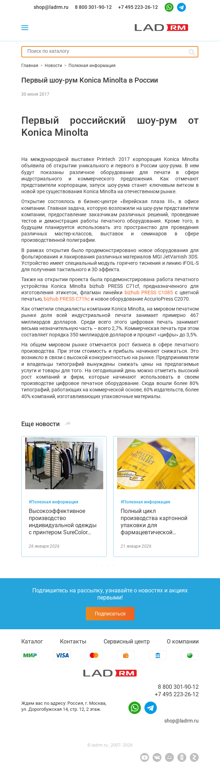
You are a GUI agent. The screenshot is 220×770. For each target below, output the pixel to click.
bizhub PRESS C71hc (67, 299)
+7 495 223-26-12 (138, 7)
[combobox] (109, 51)
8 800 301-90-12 (93, 7)
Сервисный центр (127, 641)
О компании (183, 641)
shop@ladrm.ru (51, 7)
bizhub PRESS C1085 (149, 292)
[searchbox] (110, 51)
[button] (110, 565)
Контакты (73, 641)
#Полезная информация (53, 502)
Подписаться (110, 613)
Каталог (32, 641)
